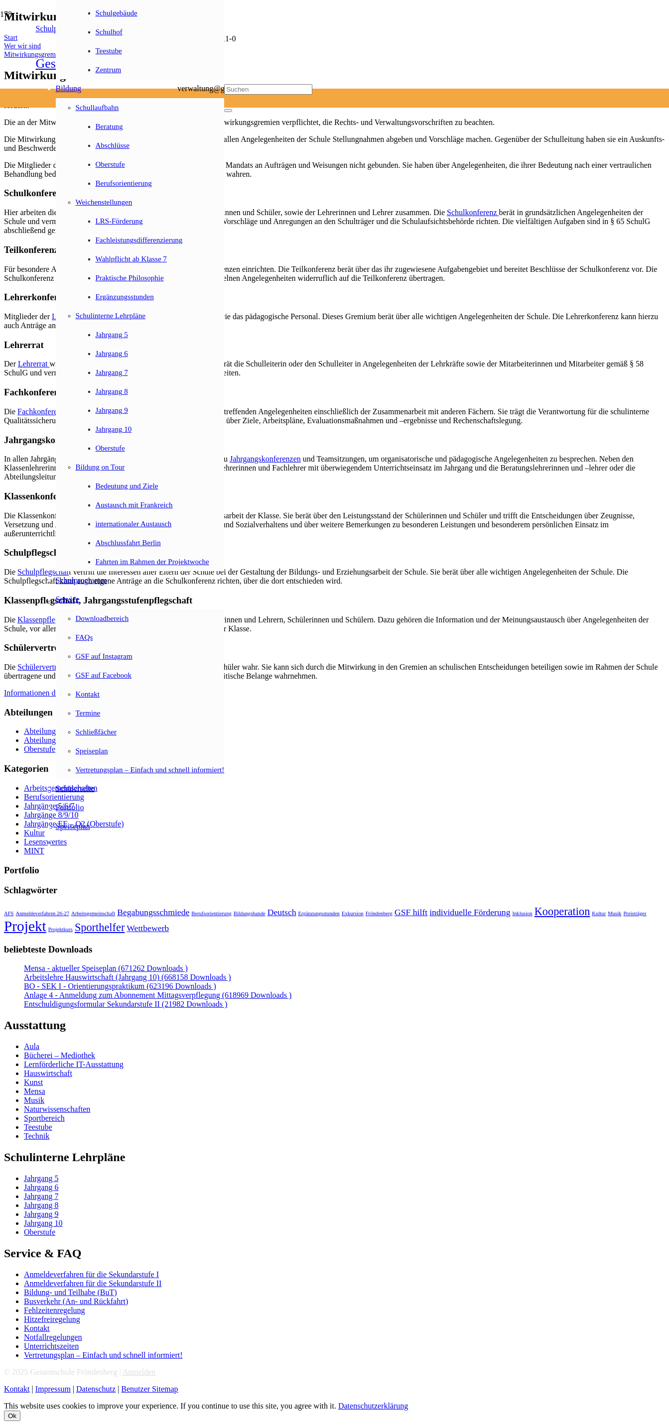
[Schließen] (228, 110)
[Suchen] (268, 89)
